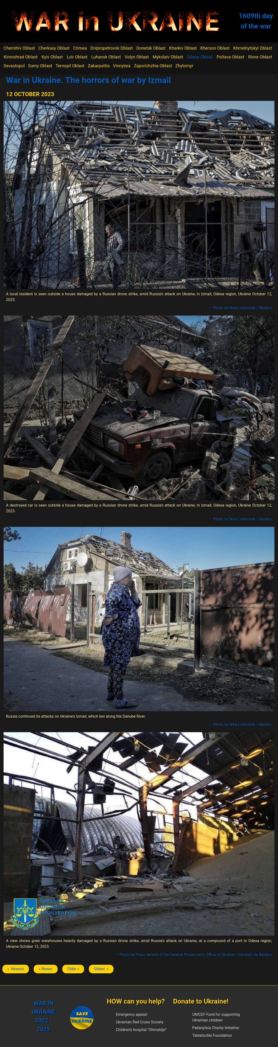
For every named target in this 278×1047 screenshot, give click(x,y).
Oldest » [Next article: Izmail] (101, 969)
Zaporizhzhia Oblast (153, 65)
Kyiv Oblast (52, 56)
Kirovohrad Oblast (21, 56)
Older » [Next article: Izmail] (73, 969)
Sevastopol (14, 65)
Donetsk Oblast (151, 48)
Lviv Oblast (77, 56)
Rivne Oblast (260, 56)
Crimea (80, 48)
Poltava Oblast (230, 56)
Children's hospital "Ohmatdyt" (141, 1029)
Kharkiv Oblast (183, 48)
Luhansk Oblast (106, 56)
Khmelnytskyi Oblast (252, 48)
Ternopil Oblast (70, 65)
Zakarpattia (99, 65)
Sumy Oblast (40, 65)
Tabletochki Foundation (212, 1035)
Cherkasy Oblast (54, 48)
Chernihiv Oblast (19, 48)
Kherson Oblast (215, 48)
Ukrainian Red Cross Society (139, 1022)
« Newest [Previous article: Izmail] (15, 969)
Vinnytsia (122, 65)
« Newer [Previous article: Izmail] (45, 969)
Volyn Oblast (137, 56)
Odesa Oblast (200, 56)
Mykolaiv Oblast (168, 56)
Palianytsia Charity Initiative (215, 1028)
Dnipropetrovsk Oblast (111, 48)
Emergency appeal (131, 1014)
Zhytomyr (184, 65)
